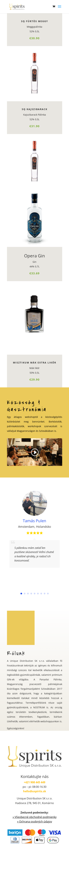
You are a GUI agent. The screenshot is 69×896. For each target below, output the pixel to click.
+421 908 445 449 (34, 782)
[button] (21, 593)
